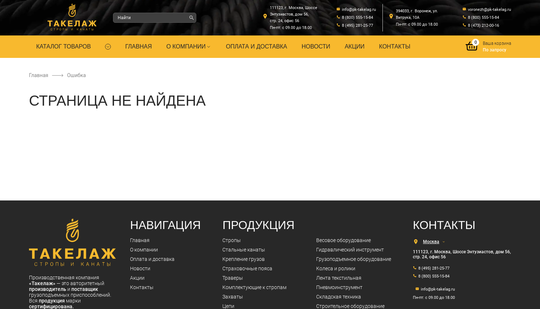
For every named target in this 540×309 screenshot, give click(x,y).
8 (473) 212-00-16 (483, 25)
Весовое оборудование (343, 240)
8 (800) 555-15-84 (357, 17)
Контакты (394, 46)
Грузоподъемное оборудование (353, 259)
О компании (189, 46)
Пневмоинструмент (339, 287)
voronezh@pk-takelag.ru (489, 9)
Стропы (231, 240)
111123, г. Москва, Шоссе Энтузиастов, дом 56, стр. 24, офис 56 (293, 14)
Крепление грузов (243, 259)
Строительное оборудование (350, 306)
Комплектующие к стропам (254, 287)
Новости (316, 46)
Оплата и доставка (256, 46)
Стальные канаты (243, 250)
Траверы (232, 278)
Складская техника (338, 297)
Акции (355, 46)
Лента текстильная (338, 278)
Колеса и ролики (335, 268)
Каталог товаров (63, 46)
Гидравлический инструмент (350, 250)
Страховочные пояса (247, 268)
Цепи (228, 306)
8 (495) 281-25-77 (357, 25)
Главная (138, 46)
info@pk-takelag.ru (359, 9)
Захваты (232, 297)
